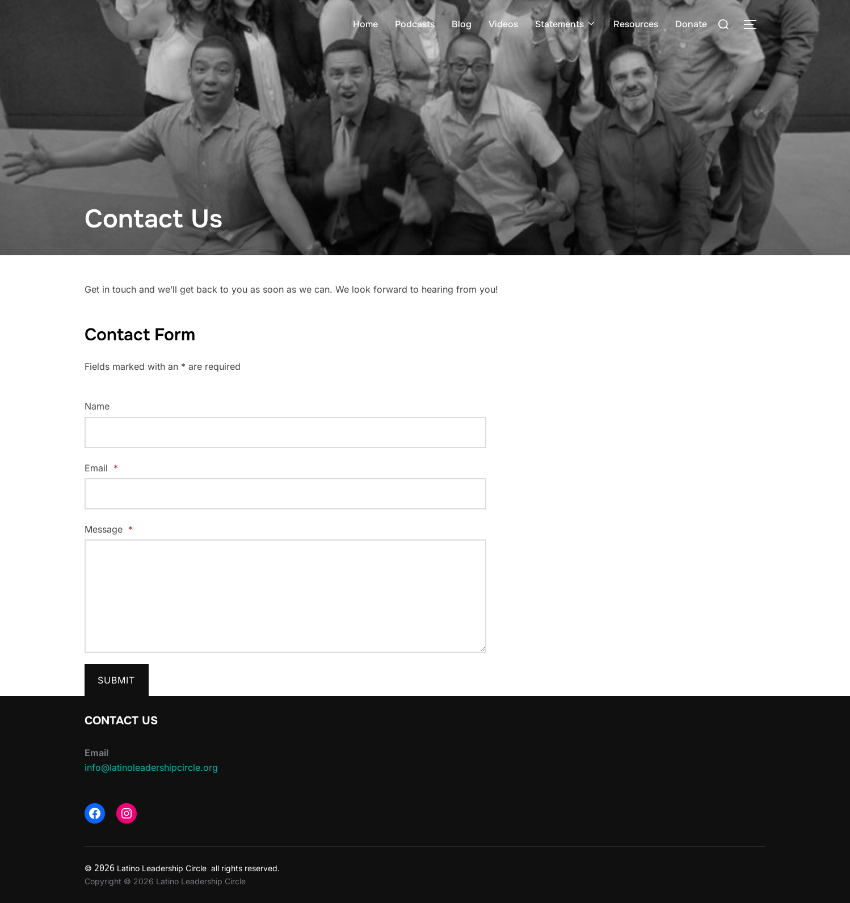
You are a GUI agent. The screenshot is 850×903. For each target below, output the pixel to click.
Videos (503, 24)
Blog (462, 24)
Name (97, 406)
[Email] (285, 493)
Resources (635, 24)
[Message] (285, 596)
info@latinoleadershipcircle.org (151, 767)
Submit (116, 680)
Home (365, 24)
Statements (565, 24)
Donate (691, 24)
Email (101, 468)
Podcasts (415, 24)
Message (109, 529)
